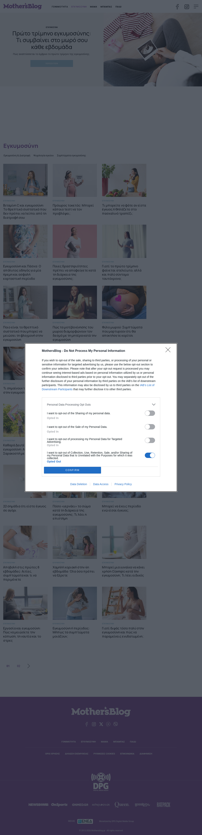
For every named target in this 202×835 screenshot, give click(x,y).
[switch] (150, 413)
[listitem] (101, 404)
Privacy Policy (123, 484)
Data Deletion (78, 484)
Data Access (100, 484)
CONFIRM (72, 470)
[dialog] (101, 417)
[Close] (169, 351)
